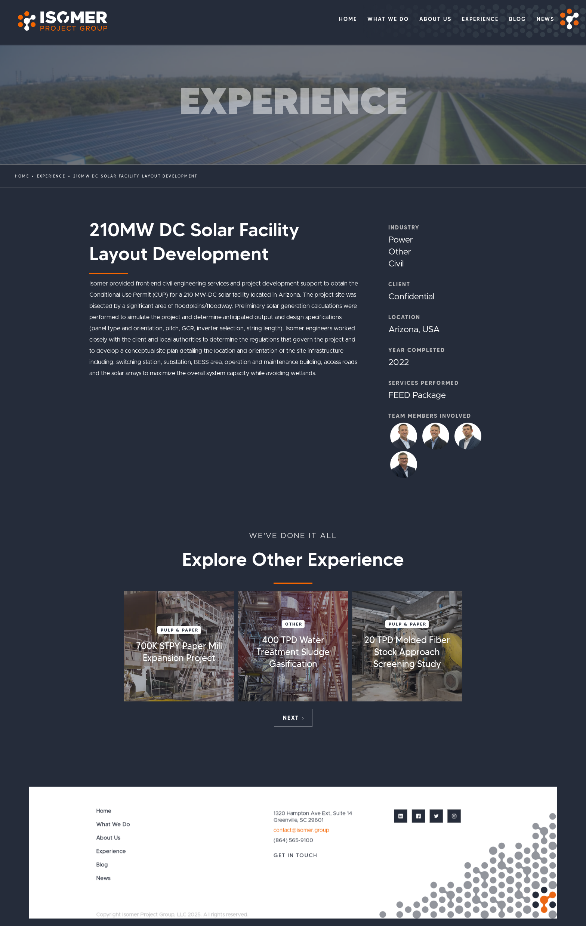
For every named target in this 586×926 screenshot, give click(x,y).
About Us (108, 837)
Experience (111, 851)
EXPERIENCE (51, 176)
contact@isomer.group (301, 830)
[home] (59, 21)
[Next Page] (293, 718)
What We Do (113, 824)
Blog (102, 864)
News (103, 878)
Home (22, 176)
